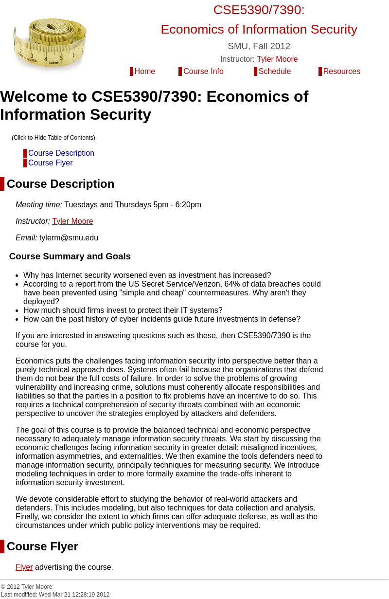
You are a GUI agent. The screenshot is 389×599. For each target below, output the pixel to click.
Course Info (203, 71)
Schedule (275, 71)
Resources (341, 71)
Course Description (61, 153)
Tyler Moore (277, 59)
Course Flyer (50, 163)
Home (145, 71)
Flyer (24, 567)
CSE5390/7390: (259, 9)
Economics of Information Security (259, 29)
